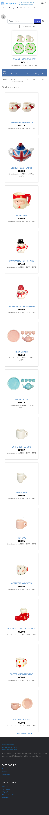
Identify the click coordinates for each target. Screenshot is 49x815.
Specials (4, 771)
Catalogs (12, 8)
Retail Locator (21, 8)
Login (43, 3)
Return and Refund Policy (9, 795)
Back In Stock (6, 774)
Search (37, 21)
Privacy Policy (6, 797)
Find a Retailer (6, 789)
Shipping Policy (6, 792)
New (3, 769)
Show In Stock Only (29, 26)
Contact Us (31, 8)
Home (5, 8)
